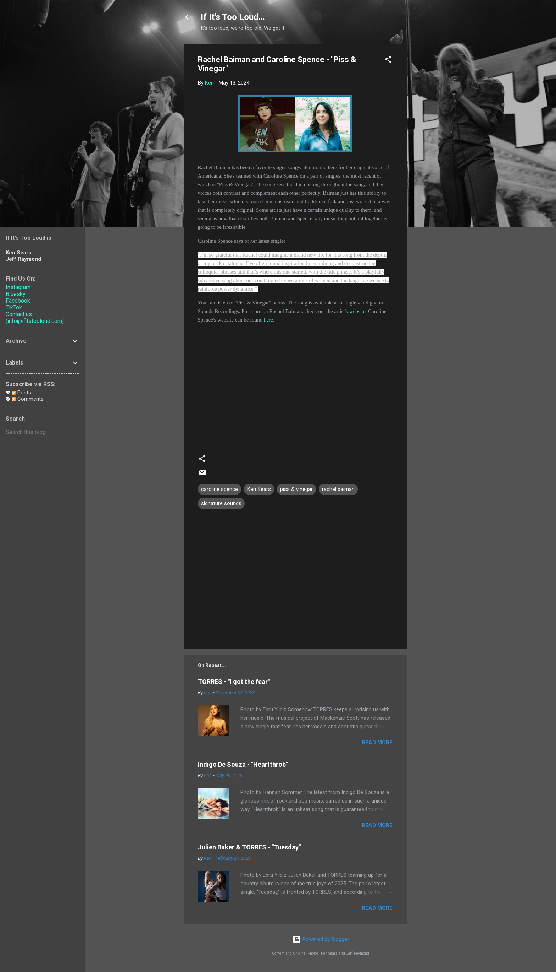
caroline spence (219, 489)
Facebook (18, 300)
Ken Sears (259, 489)
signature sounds (221, 503)
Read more (377, 742)
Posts (21, 392)
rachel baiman (338, 489)
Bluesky (16, 294)
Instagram (18, 287)
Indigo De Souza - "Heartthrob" (243, 764)
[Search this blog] (42, 432)
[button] (388, 60)
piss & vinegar (296, 489)
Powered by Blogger (321, 939)
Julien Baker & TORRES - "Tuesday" (249, 847)
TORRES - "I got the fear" (234, 681)
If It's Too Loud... (233, 17)
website (357, 311)
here (268, 320)
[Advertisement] (435, 151)
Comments (28, 399)
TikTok (14, 307)
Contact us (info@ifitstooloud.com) (35, 317)
